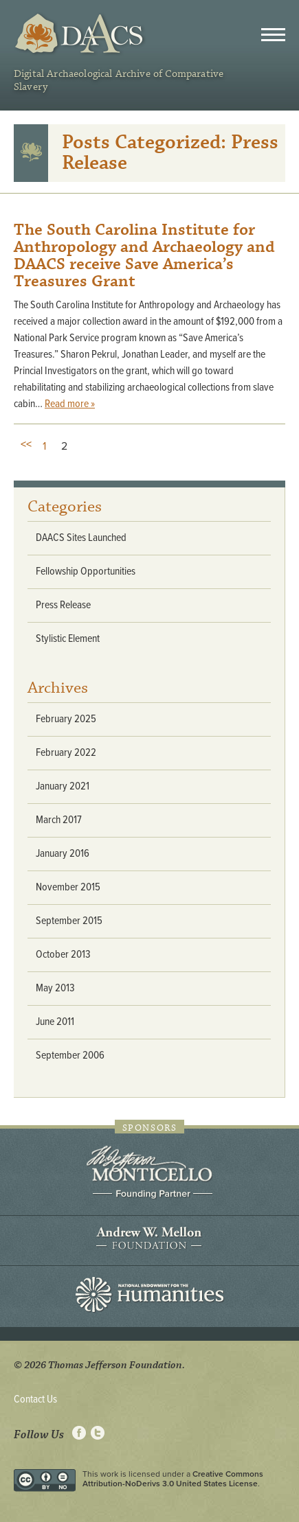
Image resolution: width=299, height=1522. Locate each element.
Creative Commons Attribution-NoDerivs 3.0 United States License (172, 1478)
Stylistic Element (68, 639)
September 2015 (69, 921)
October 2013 (63, 954)
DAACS (81, 34)
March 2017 (59, 820)
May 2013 (55, 988)
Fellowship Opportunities (85, 571)
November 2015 (68, 887)
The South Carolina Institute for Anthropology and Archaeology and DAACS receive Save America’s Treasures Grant (144, 255)
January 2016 (62, 853)
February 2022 (66, 753)
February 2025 (66, 719)
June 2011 (55, 1022)
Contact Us (35, 1399)
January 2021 (62, 786)
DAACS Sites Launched (81, 538)
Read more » (70, 404)
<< (26, 444)
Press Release (63, 605)
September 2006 (70, 1055)
